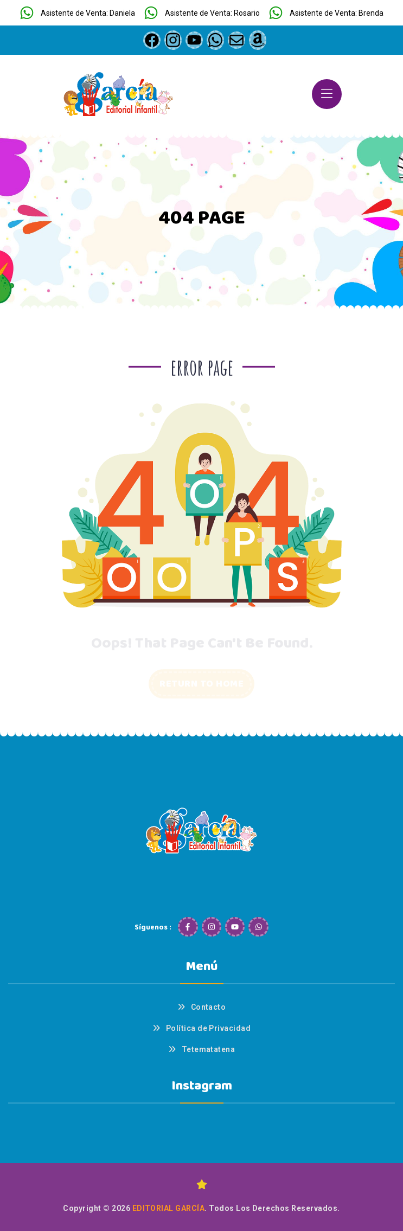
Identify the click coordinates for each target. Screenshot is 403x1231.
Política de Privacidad (208, 1028)
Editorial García (168, 1208)
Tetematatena (208, 1049)
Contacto (208, 1007)
